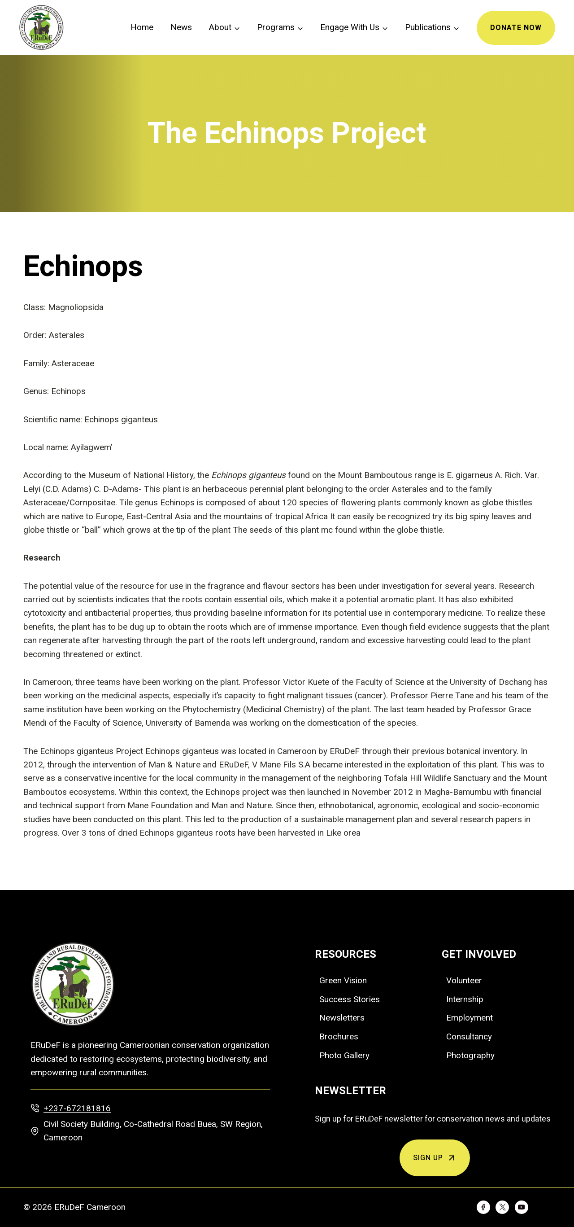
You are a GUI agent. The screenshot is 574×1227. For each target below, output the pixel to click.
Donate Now (516, 27)
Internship (464, 999)
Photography (470, 1055)
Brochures (338, 1036)
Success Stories (349, 999)
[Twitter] (502, 1207)
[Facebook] (483, 1207)
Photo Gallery (344, 1055)
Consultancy (469, 1036)
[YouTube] (521, 1207)
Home (141, 27)
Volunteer (464, 980)
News (181, 27)
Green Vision (343, 980)
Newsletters (342, 1017)
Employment (469, 1017)
